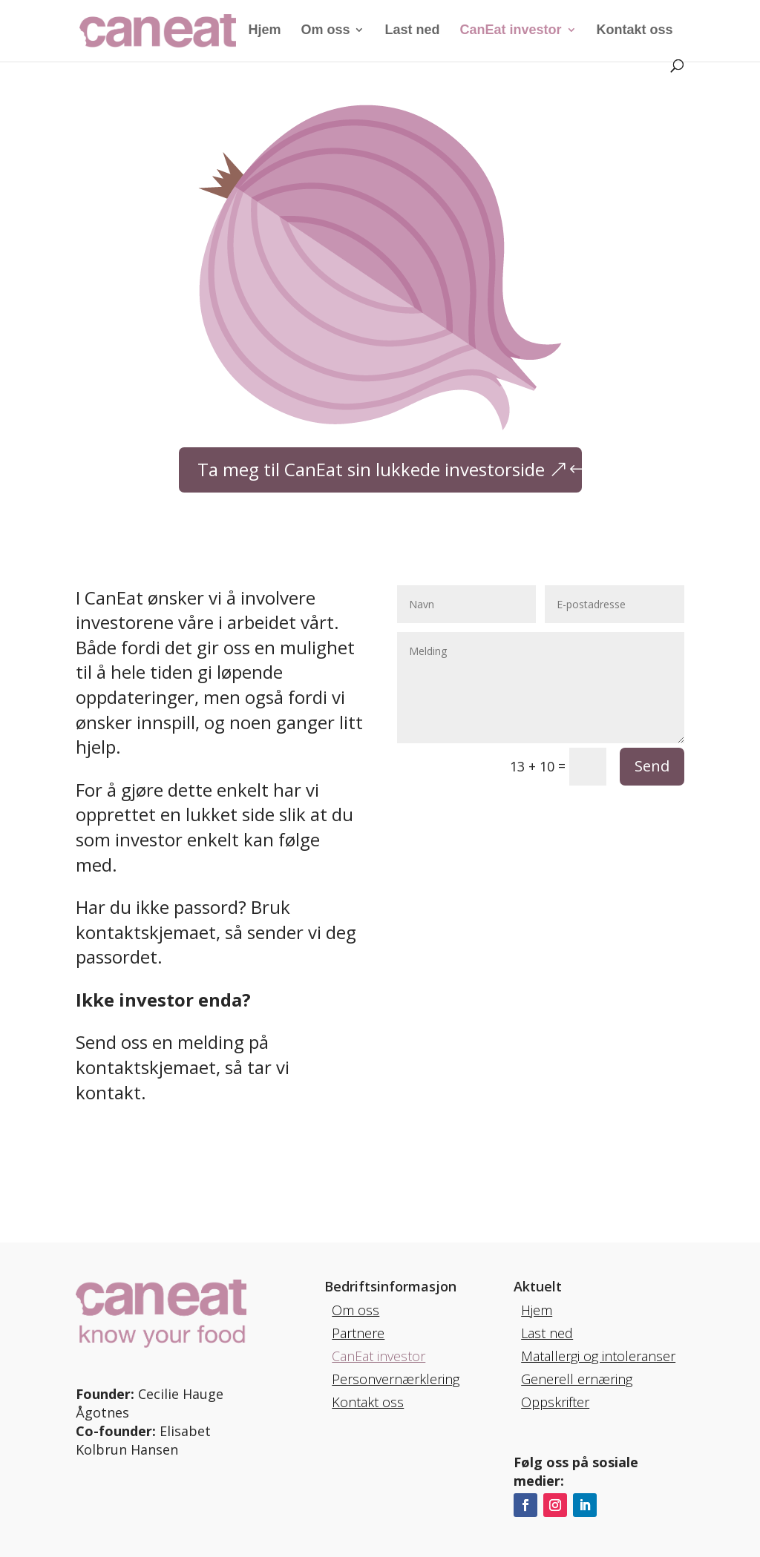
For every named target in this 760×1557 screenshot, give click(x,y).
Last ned (411, 30)
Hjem (264, 30)
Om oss (325, 30)
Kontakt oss (635, 30)
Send (652, 766)
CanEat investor (511, 30)
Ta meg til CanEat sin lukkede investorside (371, 469)
